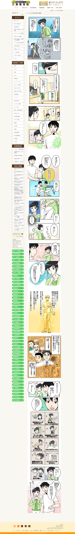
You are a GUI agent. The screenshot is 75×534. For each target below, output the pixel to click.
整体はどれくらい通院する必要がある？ (18, 179)
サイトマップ (57, 530)
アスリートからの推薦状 (18, 33)
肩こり (15, 69)
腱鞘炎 (15, 122)
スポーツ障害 (16, 119)
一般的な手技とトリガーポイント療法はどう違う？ (18, 194)
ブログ (15, 58)
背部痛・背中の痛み (18, 91)
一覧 (22, 14)
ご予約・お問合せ (58, 8)
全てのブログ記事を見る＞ (19, 236)
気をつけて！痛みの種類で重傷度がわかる (18, 220)
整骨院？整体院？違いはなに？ (18, 169)
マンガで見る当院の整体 (18, 42)
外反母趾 (16, 138)
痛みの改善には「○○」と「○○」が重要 (19, 217)
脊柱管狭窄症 (16, 100)
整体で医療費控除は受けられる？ (18, 175)
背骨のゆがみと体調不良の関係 (18, 213)
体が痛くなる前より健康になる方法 (18, 226)
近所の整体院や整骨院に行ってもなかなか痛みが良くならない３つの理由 (18, 191)
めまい (15, 75)
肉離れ (15, 129)
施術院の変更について (18, 158)
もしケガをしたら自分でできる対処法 (18, 229)
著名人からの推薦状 (18, 36)
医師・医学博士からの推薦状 (18, 30)
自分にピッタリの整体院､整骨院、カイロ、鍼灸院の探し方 (18, 188)
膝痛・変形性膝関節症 (18, 110)
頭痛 (15, 72)
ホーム (16, 8)
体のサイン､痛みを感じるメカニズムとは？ (18, 223)
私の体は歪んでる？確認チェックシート (18, 204)
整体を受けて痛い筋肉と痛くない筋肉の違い (18, 182)
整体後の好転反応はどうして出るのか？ (18, 185)
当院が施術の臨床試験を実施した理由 (18, 201)
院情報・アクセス (50, 8)
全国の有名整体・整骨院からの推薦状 (18, 40)
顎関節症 (16, 78)
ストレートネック (17, 81)
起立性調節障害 (17, 135)
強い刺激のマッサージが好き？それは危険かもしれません (18, 210)
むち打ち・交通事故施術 (42, 8)
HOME (52, 10)
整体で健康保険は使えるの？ (18, 172)
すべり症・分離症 (17, 103)
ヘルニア (16, 97)
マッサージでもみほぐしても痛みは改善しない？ (18, 207)
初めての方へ (25, 8)
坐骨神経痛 (16, 94)
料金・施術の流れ (33, 8)
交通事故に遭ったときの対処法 (18, 152)
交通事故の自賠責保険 (18, 155)
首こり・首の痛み (17, 84)
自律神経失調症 (17, 116)
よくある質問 (16, 52)
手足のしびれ (16, 113)
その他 (15, 141)
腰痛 (15, 65)
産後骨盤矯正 (16, 132)
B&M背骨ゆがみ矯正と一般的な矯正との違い (19, 198)
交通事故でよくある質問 (18, 161)
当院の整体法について (18, 45)
